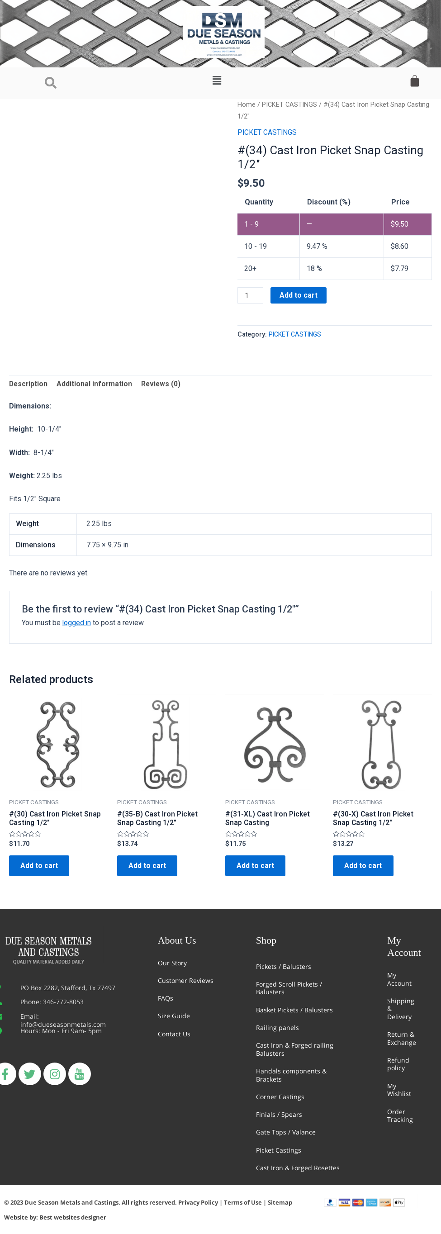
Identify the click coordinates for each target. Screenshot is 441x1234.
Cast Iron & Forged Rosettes (298, 1167)
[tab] (29, 384)
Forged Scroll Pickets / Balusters (289, 988)
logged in (77, 623)
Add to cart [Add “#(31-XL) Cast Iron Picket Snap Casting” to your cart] (258, 868)
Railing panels (277, 1027)
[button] (217, 80)
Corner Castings (280, 1096)
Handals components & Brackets (291, 1075)
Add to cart (299, 295)
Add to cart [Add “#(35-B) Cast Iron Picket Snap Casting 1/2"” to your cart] (150, 868)
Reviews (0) (163, 384)
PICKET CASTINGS (289, 104)
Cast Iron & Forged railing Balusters (294, 1049)
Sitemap (280, 1203)
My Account (399, 979)
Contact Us (174, 1034)
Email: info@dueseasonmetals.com (63, 1020)
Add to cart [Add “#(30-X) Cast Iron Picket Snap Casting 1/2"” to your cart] (365, 868)
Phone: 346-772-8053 (52, 1002)
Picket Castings (278, 1150)
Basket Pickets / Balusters (294, 1010)
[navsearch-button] (51, 83)
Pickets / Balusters (283, 966)
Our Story (172, 963)
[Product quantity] (250, 295)
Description (29, 384)
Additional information (96, 384)
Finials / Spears (279, 1115)
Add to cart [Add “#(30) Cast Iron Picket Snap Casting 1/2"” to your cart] (42, 868)
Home (246, 104)
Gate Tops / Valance (286, 1132)
